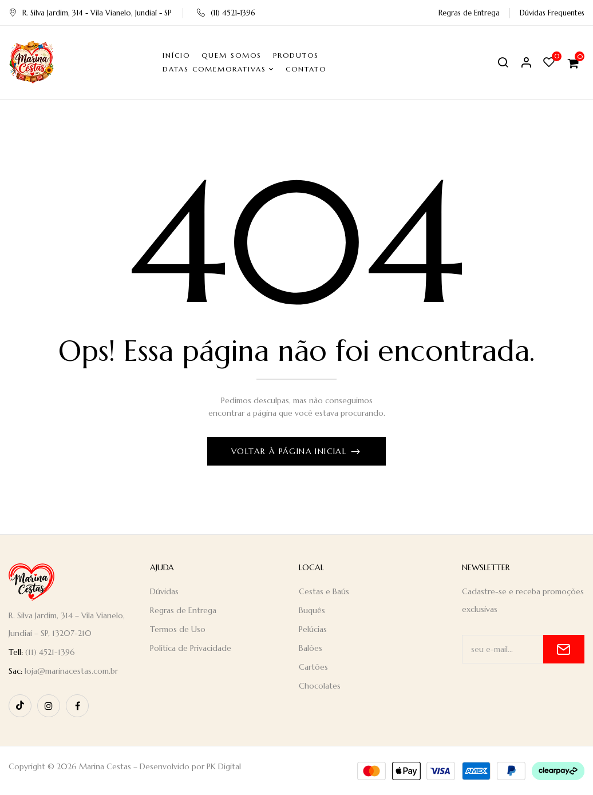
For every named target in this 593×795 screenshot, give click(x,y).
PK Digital (224, 766)
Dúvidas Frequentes (552, 13)
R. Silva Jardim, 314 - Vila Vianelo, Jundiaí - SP (90, 13)
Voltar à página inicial (290, 451)
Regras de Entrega (469, 13)
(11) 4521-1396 (226, 13)
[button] (575, 62)
